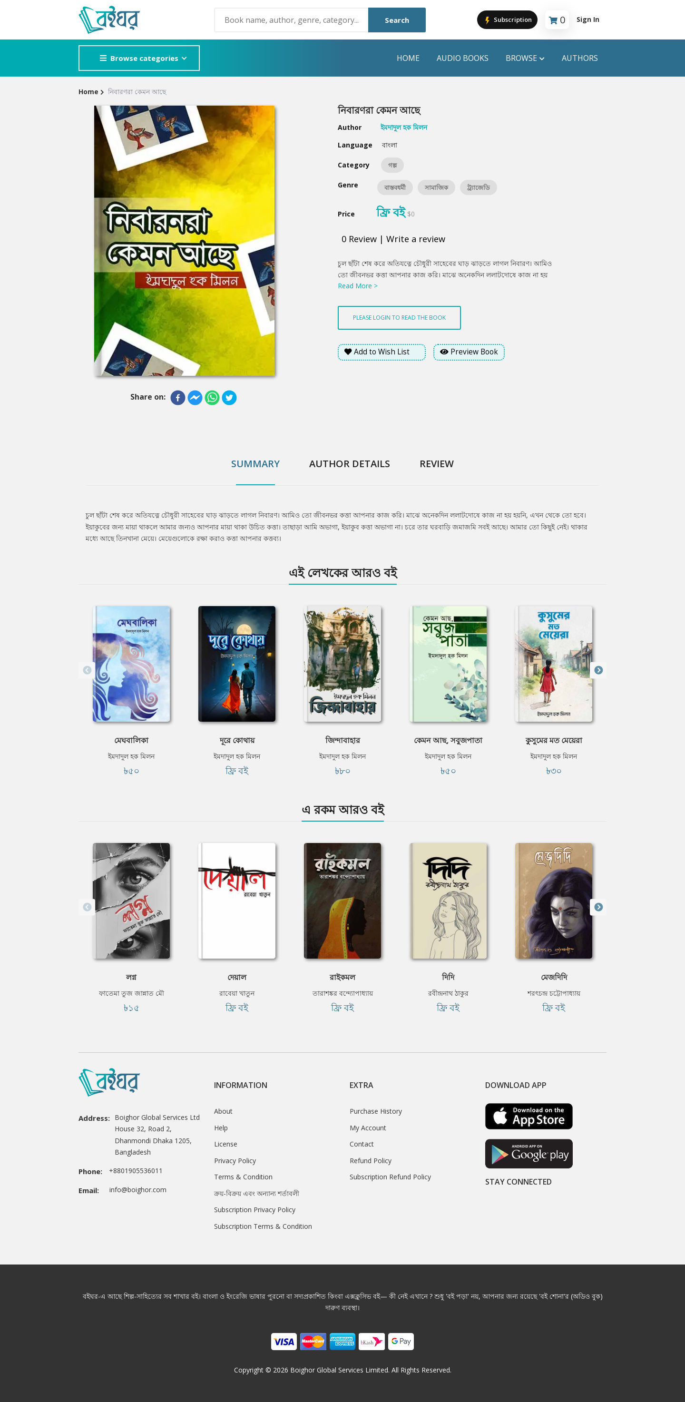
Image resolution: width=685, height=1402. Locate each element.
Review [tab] (437, 463)
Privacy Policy (235, 1160)
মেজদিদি (554, 977)
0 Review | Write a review (393, 239)
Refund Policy (370, 1160)
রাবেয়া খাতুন (236, 993)
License (225, 1143)
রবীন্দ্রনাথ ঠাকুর (448, 993)
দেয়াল (236, 977)
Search (397, 20)
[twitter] (229, 397)
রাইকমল (342, 977)
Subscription (507, 20)
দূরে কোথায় (237, 740)
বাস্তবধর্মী (395, 187)
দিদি (448, 977)
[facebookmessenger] (195, 397)
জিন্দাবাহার (342, 740)
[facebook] (178, 397)
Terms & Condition (243, 1176)
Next (598, 670)
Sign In (588, 19)
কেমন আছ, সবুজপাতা (448, 740)
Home (408, 58)
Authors (580, 58)
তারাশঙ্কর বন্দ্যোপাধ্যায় (343, 993)
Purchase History (376, 1111)
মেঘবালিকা (131, 740)
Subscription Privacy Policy (254, 1209)
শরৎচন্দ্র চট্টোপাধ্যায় (554, 993)
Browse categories (139, 58)
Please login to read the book (399, 318)
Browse (525, 58)
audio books (463, 58)
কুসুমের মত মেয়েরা (554, 740)
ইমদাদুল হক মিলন (131, 756)
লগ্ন (131, 977)
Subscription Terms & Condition (263, 1226)
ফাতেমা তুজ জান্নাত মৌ (131, 993)
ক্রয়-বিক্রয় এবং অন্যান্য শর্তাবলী (256, 1193)
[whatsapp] (212, 397)
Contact (362, 1143)
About (223, 1111)
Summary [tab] (255, 463)
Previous (86, 670)
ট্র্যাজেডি (478, 187)
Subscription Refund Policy (390, 1176)
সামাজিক (436, 187)
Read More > (358, 285)
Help (221, 1127)
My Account (368, 1127)
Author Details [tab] (349, 463)
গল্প (392, 165)
